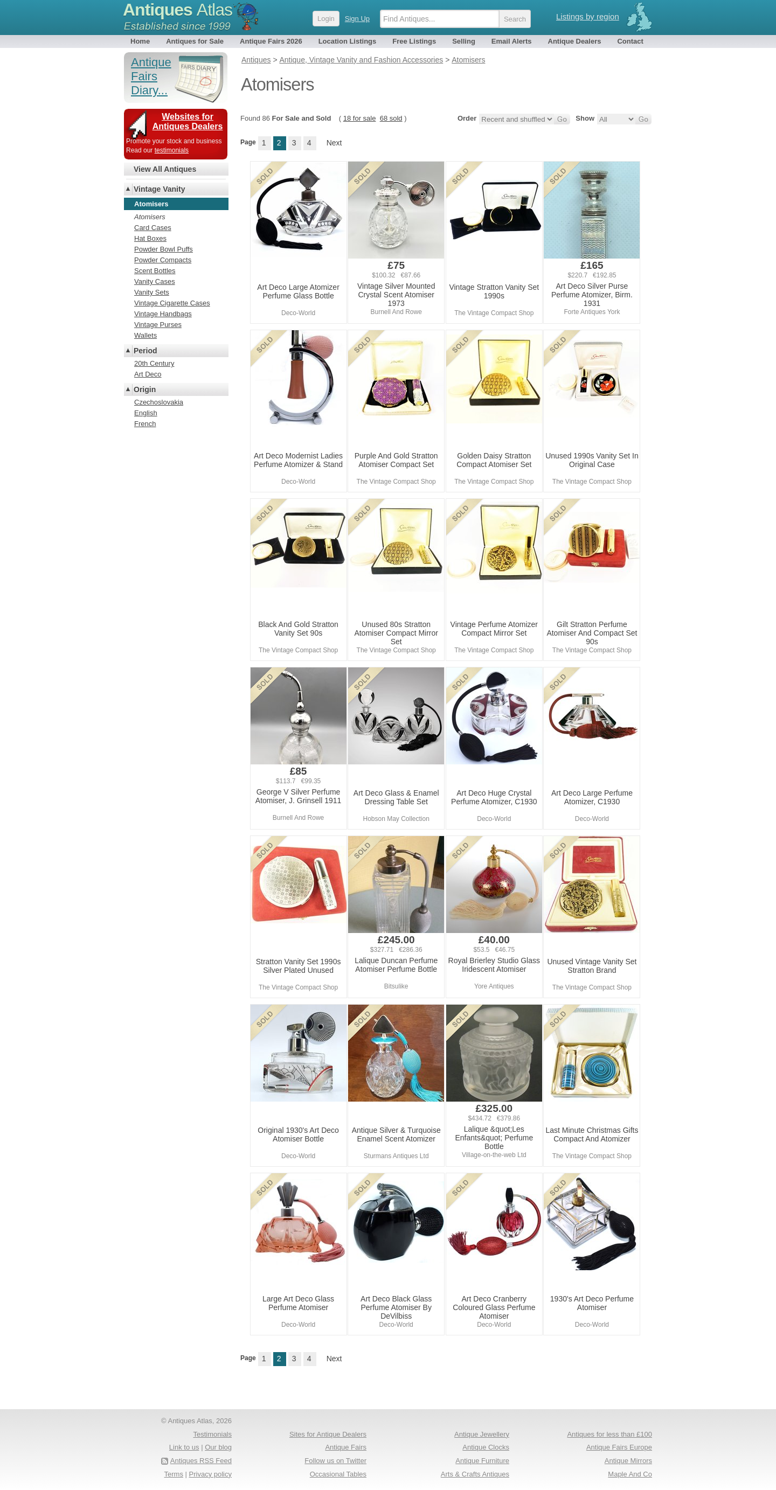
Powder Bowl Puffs (163, 249)
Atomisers (149, 217)
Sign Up (357, 19)
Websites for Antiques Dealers (188, 121)
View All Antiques (165, 169)
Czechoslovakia (158, 402)
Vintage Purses (158, 325)
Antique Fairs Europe (619, 1447)
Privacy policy (210, 1474)
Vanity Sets (151, 292)
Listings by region (587, 16)
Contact (630, 41)
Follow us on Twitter (335, 1461)
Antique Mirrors (628, 1461)
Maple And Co (630, 1474)
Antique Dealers (574, 41)
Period (145, 350)
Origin (145, 389)
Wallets (145, 335)
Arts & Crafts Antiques (475, 1474)
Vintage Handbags (163, 314)
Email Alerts (511, 41)
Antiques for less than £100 (609, 1434)
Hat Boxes (150, 238)
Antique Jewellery (481, 1434)
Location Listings (347, 41)
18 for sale (359, 118)
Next (334, 142)
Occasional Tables (338, 1474)
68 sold (391, 118)
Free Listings (414, 41)
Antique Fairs (345, 1447)
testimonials (172, 150)
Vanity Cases (154, 281)
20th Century (154, 363)
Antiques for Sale (195, 41)
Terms (173, 1474)
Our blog (218, 1447)
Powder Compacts (162, 260)
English (145, 413)
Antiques (177, 9)
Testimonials (212, 1434)
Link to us (184, 1447)
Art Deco (148, 374)
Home (140, 41)
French (145, 424)
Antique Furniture (482, 1461)
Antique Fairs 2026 (271, 41)
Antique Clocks (485, 1447)
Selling (463, 41)
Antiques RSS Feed (201, 1461)
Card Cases (152, 228)
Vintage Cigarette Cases (172, 303)
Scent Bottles (155, 271)
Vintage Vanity (159, 189)
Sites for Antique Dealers (327, 1434)
